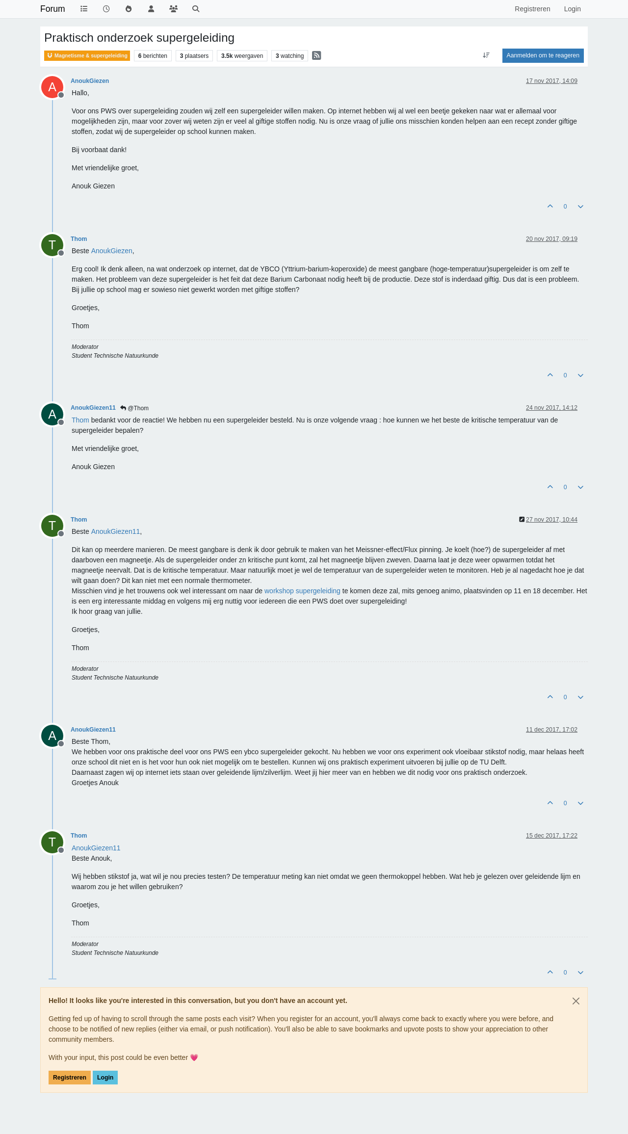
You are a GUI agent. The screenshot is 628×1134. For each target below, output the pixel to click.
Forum (52, 9)
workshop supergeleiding (302, 591)
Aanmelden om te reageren (543, 55)
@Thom (134, 408)
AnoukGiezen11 (93, 407)
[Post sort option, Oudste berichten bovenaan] (486, 55)
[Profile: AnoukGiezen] (111, 251)
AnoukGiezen (90, 81)
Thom (79, 239)
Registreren (69, 1077)
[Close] (576, 1001)
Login (105, 1077)
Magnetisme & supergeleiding (87, 56)
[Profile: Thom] (80, 420)
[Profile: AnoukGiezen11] (115, 531)
